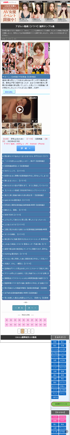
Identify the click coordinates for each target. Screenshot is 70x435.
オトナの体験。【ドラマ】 (14, 234)
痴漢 (62, 375)
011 (7, 324)
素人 (62, 342)
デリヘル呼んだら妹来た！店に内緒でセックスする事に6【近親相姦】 (26, 273)
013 (15, 324)
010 (45, 320)
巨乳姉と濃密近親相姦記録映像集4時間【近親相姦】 (24, 205)
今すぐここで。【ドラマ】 (14, 171)
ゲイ (54, 364)
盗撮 (62, 371)
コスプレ (62, 382)
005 (23, 320)
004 (19, 320)
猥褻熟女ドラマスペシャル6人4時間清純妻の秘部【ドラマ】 (25, 278)
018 (36, 324)
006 (28, 320)
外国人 (62, 386)
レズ (54, 368)
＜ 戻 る (19, 308)
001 (7, 320)
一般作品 (55, 397)
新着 (54, 342)
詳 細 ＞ (26, 148)
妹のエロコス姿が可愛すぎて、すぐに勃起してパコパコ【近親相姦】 (25, 185)
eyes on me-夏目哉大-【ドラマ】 (17, 200)
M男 (55, 360)
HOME (3, 38)
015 (23, 324)
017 (32, 324)
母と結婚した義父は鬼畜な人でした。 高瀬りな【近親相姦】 (25, 298)
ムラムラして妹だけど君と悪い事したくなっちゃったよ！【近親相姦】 (24, 219)
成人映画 (62, 390)
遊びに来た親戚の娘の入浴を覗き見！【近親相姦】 (24, 195)
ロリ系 (62, 349)
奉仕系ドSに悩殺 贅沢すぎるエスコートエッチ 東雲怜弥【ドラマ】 (25, 239)
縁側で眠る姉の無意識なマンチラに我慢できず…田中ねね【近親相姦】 (25, 249)
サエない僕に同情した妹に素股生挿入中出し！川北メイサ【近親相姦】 (25, 259)
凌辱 (54, 379)
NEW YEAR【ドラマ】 (13, 215)
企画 (54, 371)
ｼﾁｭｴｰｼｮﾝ (62, 368)
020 (45, 324)
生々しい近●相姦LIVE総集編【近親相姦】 (20, 77)
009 (40, 320)
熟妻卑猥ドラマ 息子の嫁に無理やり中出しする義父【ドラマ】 (25, 283)
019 (40, 324)
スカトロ (55, 357)
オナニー (55, 386)
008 (36, 320)
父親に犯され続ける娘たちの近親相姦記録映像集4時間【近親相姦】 (25, 229)
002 (11, 320)
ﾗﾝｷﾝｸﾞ (62, 421)
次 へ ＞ (32, 308)
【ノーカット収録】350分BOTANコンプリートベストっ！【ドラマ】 (24, 190)
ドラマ (9, 38)
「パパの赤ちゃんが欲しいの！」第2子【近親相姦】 (24, 161)
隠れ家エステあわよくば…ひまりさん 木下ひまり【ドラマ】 (25, 156)
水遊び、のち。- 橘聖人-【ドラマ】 (18, 263)
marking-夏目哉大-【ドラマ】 (16, 254)
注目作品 (62, 417)
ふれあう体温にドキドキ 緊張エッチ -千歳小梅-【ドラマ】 (24, 244)
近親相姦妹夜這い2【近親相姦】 (17, 166)
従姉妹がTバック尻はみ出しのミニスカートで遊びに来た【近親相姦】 (26, 268)
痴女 (54, 382)
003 (15, 320)
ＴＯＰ (55, 417)
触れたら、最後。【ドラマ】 (15, 210)
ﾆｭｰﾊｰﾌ (62, 364)
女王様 (62, 360)
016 (28, 324)
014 (19, 324)
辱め (62, 379)
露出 (54, 375)
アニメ (55, 393)
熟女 (54, 345)
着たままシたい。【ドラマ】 (15, 180)
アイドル (55, 349)
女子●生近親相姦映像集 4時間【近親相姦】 (21, 293)
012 (11, 324)
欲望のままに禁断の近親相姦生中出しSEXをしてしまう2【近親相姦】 (25, 176)
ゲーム (62, 393)
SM (62, 357)
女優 (62, 345)
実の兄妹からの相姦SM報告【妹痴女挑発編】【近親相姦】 (25, 288)
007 (32, 320)
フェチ (62, 353)
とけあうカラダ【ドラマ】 (14, 224)
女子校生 (55, 353)
